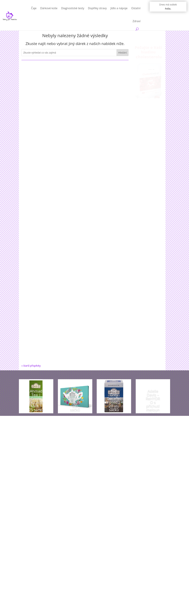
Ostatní (135, 8)
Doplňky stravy (97, 8)
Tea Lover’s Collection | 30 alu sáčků (75, 400)
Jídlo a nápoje (119, 8)
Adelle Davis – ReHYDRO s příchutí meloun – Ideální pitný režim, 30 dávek (153, 409)
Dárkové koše (48, 8)
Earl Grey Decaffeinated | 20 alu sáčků (114, 400)
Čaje (33, 8)
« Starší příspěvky (31, 365)
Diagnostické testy (72, 8)
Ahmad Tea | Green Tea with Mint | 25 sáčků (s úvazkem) (36, 406)
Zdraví (136, 21)
